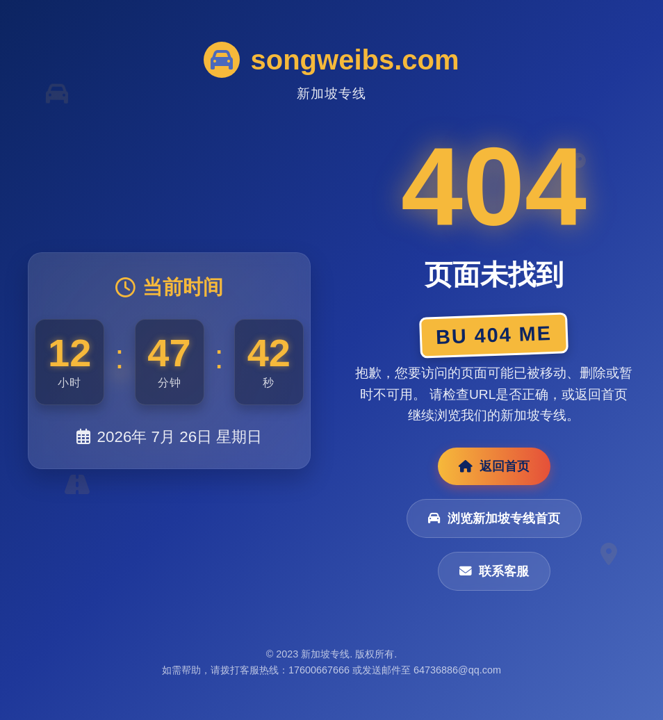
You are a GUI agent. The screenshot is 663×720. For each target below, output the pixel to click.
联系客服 (494, 571)
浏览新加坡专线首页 (494, 518)
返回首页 (494, 466)
